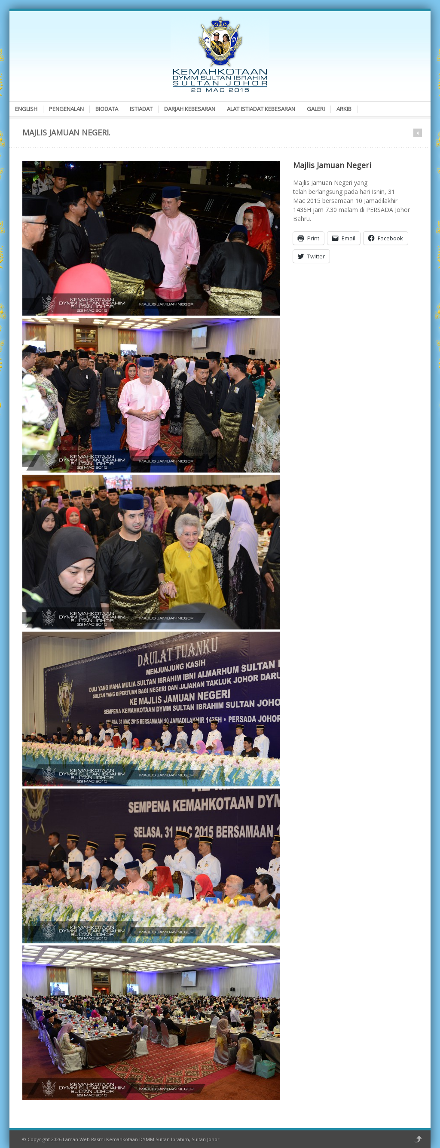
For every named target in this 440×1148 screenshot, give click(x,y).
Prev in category (417, 133)
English (26, 109)
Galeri (316, 109)
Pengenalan (66, 109)
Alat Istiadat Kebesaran (261, 109)
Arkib (343, 109)
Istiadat (141, 109)
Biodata (106, 109)
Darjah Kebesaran (189, 109)
